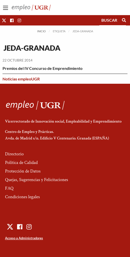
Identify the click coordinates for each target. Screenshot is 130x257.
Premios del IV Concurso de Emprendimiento (42, 68)
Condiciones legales (22, 197)
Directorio (14, 154)
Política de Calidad (21, 162)
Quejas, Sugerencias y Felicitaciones (36, 180)
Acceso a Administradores (24, 238)
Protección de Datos (22, 171)
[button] (4, 20)
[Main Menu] (5, 8)
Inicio (41, 31)
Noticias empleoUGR (21, 78)
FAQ (9, 188)
